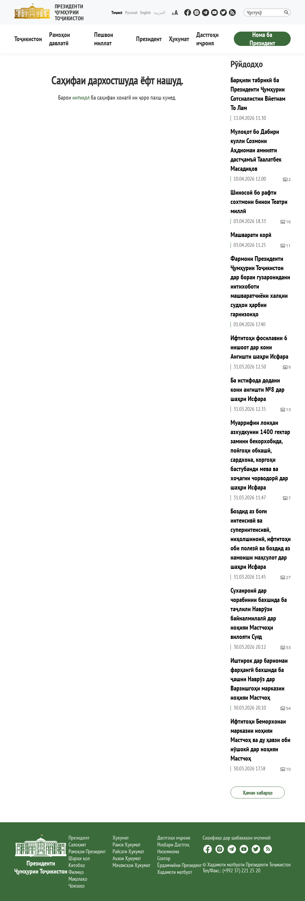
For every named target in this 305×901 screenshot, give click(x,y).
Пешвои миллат (103, 38)
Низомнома (168, 851)
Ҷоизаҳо (77, 885)
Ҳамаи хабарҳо (258, 792)
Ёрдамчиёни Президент (179, 865)
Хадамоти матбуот (174, 872)
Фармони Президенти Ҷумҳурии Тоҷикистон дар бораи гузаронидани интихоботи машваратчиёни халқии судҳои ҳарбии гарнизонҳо (260, 286)
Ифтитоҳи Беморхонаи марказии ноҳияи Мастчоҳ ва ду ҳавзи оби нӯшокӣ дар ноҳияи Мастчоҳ (260, 739)
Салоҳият (77, 844)
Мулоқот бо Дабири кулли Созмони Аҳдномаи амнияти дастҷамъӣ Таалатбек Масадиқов (256, 150)
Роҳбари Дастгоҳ (173, 844)
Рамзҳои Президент (87, 851)
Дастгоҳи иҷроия (207, 38)
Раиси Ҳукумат (127, 844)
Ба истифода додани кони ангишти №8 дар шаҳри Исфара (257, 389)
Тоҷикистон (28, 39)
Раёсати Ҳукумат (128, 851)
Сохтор (163, 858)
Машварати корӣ (251, 234)
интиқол (81, 97)
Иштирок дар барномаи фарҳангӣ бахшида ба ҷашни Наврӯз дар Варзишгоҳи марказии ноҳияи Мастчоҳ (259, 679)
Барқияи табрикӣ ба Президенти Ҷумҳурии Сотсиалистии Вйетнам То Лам (258, 94)
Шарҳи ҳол (79, 858)
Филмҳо (76, 872)
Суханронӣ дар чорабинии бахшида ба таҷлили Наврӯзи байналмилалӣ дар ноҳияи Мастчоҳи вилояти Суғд (259, 613)
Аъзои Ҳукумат (127, 858)
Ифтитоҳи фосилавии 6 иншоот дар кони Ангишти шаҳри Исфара (259, 347)
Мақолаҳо (78, 878)
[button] (62, 11)
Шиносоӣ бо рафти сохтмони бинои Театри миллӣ (259, 201)
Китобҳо (77, 865)
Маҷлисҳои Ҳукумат (131, 865)
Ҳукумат (179, 39)
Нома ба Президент (262, 39)
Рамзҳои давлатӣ (59, 38)
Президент (149, 39)
